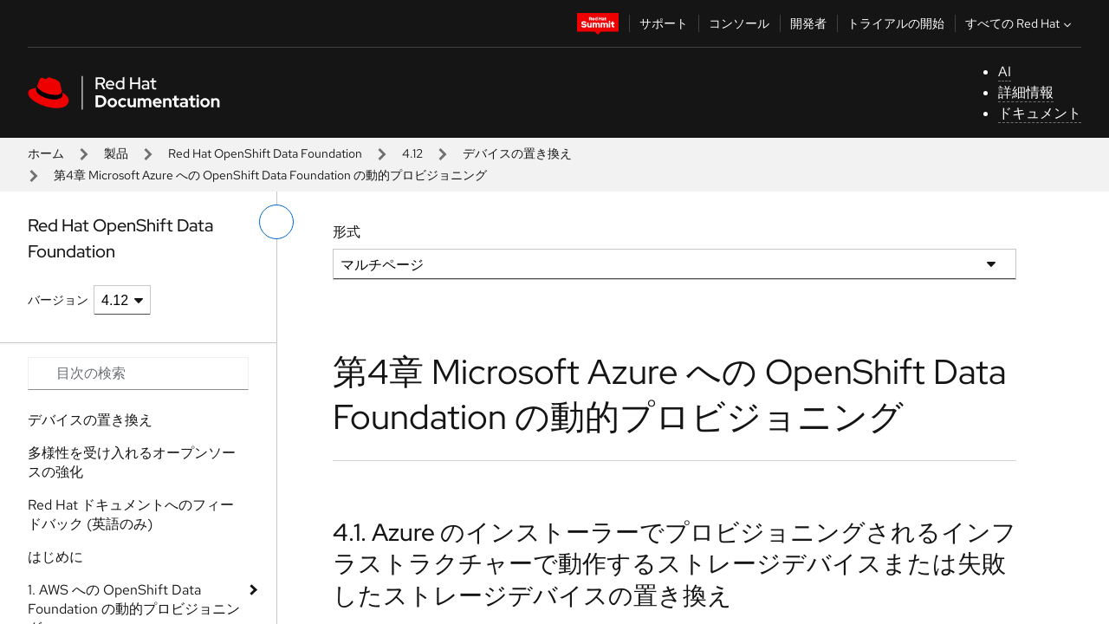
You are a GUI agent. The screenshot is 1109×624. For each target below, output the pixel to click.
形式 (346, 232)
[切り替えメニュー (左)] (276, 222)
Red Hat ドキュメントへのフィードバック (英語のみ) (131, 514)
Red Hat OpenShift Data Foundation (265, 153)
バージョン (58, 300)
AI (1004, 71)
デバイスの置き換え (517, 153)
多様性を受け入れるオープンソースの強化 (132, 462)
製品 (116, 153)
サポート (663, 23)
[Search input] (138, 373)
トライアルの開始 (895, 23)
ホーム (46, 153)
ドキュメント (1039, 113)
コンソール (739, 23)
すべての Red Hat (1020, 23)
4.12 (412, 153)
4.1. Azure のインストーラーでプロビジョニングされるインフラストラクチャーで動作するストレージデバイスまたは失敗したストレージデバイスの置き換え (674, 564)
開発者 (808, 23)
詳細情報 (1026, 92)
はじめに (55, 557)
